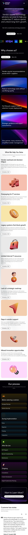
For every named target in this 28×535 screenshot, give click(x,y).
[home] (6, 3)
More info (19, 34)
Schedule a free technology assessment (13, 496)
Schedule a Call (11, 34)
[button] (24, 3)
